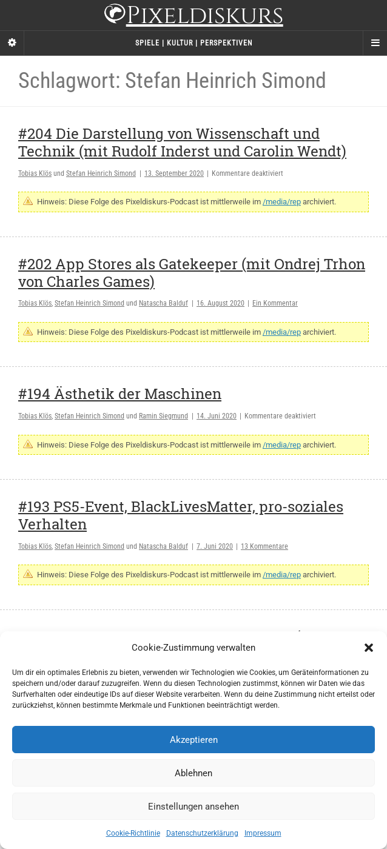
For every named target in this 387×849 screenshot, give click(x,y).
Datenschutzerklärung (202, 833)
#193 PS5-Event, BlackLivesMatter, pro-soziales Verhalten (180, 515)
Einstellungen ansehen (193, 806)
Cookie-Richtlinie (133, 833)
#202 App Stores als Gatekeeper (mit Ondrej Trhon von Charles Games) (191, 272)
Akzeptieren (194, 739)
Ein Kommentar (275, 303)
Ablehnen (193, 773)
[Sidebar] (12, 43)
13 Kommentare (264, 546)
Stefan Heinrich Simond (101, 173)
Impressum (262, 833)
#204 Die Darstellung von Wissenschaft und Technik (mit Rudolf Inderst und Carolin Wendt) (182, 142)
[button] (369, 648)
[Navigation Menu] (375, 43)
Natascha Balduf (163, 303)
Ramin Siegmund (163, 416)
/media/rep (282, 201)
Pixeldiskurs (193, 16)
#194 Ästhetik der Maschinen (119, 393)
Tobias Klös (35, 173)
